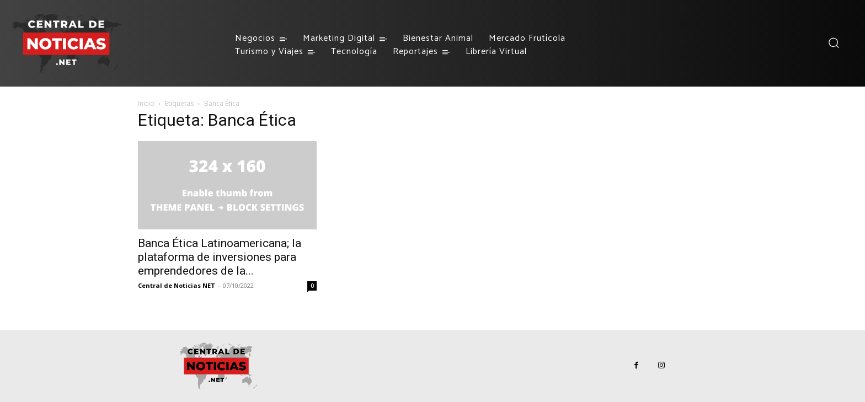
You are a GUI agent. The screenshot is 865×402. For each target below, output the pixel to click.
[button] (833, 43)
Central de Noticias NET (176, 285)
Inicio (146, 103)
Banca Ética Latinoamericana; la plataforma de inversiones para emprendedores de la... (219, 257)
